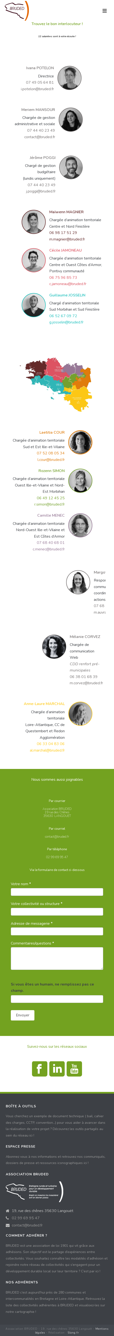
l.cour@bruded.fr (51, 459)
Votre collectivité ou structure (37, 903)
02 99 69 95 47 (26, 1218)
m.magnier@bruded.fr (67, 239)
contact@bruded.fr (39, 137)
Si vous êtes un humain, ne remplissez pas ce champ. (52, 987)
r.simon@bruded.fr (49, 504)
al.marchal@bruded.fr (47, 750)
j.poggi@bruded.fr (41, 191)
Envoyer (22, 1015)
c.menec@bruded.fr (49, 549)
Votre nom (21, 884)
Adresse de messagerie (32, 923)
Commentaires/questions (32, 943)
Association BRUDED (57, 809)
